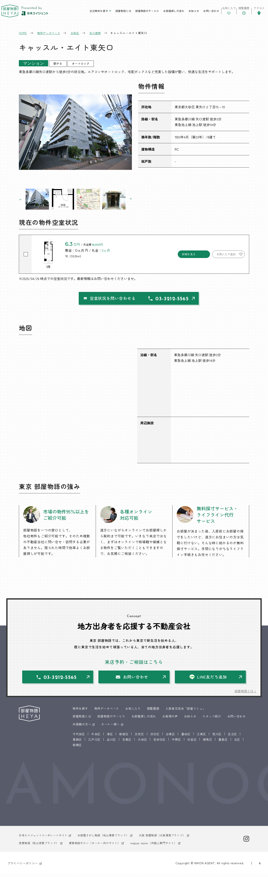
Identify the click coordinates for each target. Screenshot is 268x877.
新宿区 (123, 736)
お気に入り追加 (226, 254)
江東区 (201, 736)
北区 (237, 741)
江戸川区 (94, 741)
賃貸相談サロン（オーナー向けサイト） (100, 845)
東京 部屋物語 (11, 12)
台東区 (170, 736)
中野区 (176, 741)
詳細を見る (189, 254)
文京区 (139, 736)
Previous (22, 132)
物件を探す (80, 711)
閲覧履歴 (153, 711)
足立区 (232, 736)
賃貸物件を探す (85, 12)
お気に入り (133, 711)
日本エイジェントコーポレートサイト (45, 838)
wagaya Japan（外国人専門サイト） (163, 845)
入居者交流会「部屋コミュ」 (185, 711)
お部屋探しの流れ (160, 12)
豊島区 (223, 741)
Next (129, 132)
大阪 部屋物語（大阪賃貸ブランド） (172, 838)
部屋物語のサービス (134, 12)
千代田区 (79, 736)
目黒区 (126, 741)
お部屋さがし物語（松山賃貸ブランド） (109, 838)
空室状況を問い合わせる (97, 298)
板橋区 (77, 747)
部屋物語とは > (244, 693)
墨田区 (186, 736)
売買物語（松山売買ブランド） (40, 845)
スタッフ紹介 (211, 719)
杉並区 (192, 741)
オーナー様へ (110, 727)
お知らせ (180, 12)
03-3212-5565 (177, 300)
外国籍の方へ (82, 727)
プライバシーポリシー (22, 866)
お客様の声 (170, 719)
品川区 (111, 741)
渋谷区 (155, 736)
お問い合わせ (198, 12)
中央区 (95, 736)
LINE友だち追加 (212, 679)
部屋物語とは (110, 12)
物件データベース (106, 711)
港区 (110, 736)
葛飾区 (77, 741)
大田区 (142, 741)
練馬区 (207, 741)
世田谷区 (159, 741)
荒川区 (217, 736)
